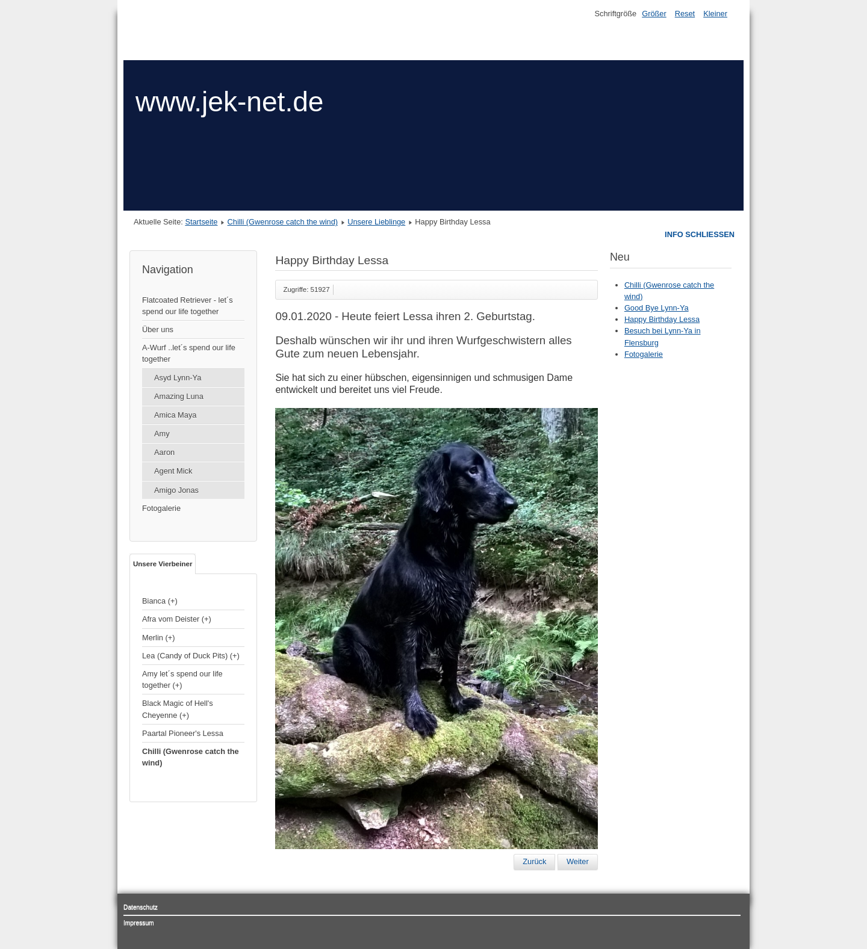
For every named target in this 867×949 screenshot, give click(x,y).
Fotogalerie (161, 508)
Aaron (164, 452)
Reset (685, 13)
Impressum (138, 923)
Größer (654, 13)
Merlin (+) (158, 637)
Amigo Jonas (176, 490)
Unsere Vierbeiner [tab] (162, 563)
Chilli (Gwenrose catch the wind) (283, 221)
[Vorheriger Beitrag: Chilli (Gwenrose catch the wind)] (534, 862)
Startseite (201, 221)
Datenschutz (140, 907)
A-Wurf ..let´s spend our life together (188, 353)
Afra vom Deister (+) (176, 618)
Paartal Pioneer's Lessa (182, 733)
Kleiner (715, 13)
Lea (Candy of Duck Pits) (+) (191, 655)
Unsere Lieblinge (376, 221)
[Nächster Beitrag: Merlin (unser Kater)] (578, 862)
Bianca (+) (160, 600)
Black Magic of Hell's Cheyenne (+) (177, 709)
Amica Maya (175, 414)
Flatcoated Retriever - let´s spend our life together (187, 305)
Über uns (157, 329)
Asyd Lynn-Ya (177, 377)
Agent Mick (173, 470)
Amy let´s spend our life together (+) (182, 679)
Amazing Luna (179, 396)
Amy (162, 433)
